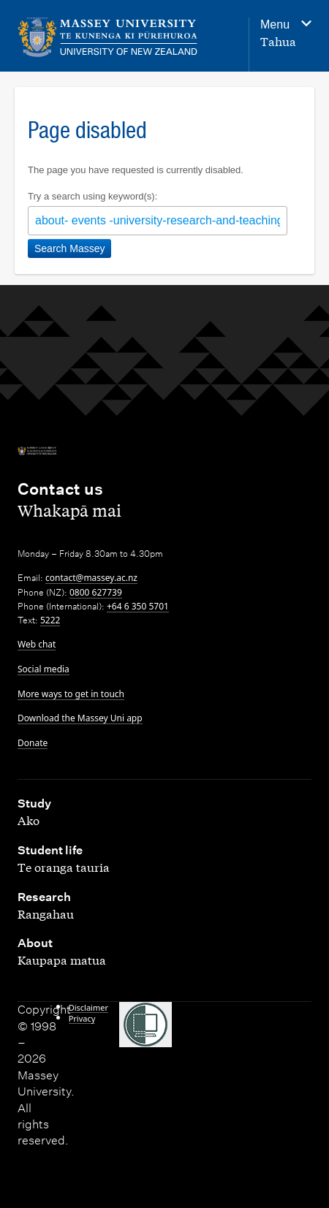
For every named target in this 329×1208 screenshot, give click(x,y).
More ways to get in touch (71, 694)
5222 (50, 620)
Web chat (37, 644)
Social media (43, 669)
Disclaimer (88, 1007)
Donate (33, 743)
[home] (108, 38)
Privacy (82, 1018)
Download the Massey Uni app (80, 718)
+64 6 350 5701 (138, 606)
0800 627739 (95, 592)
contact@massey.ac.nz (91, 577)
